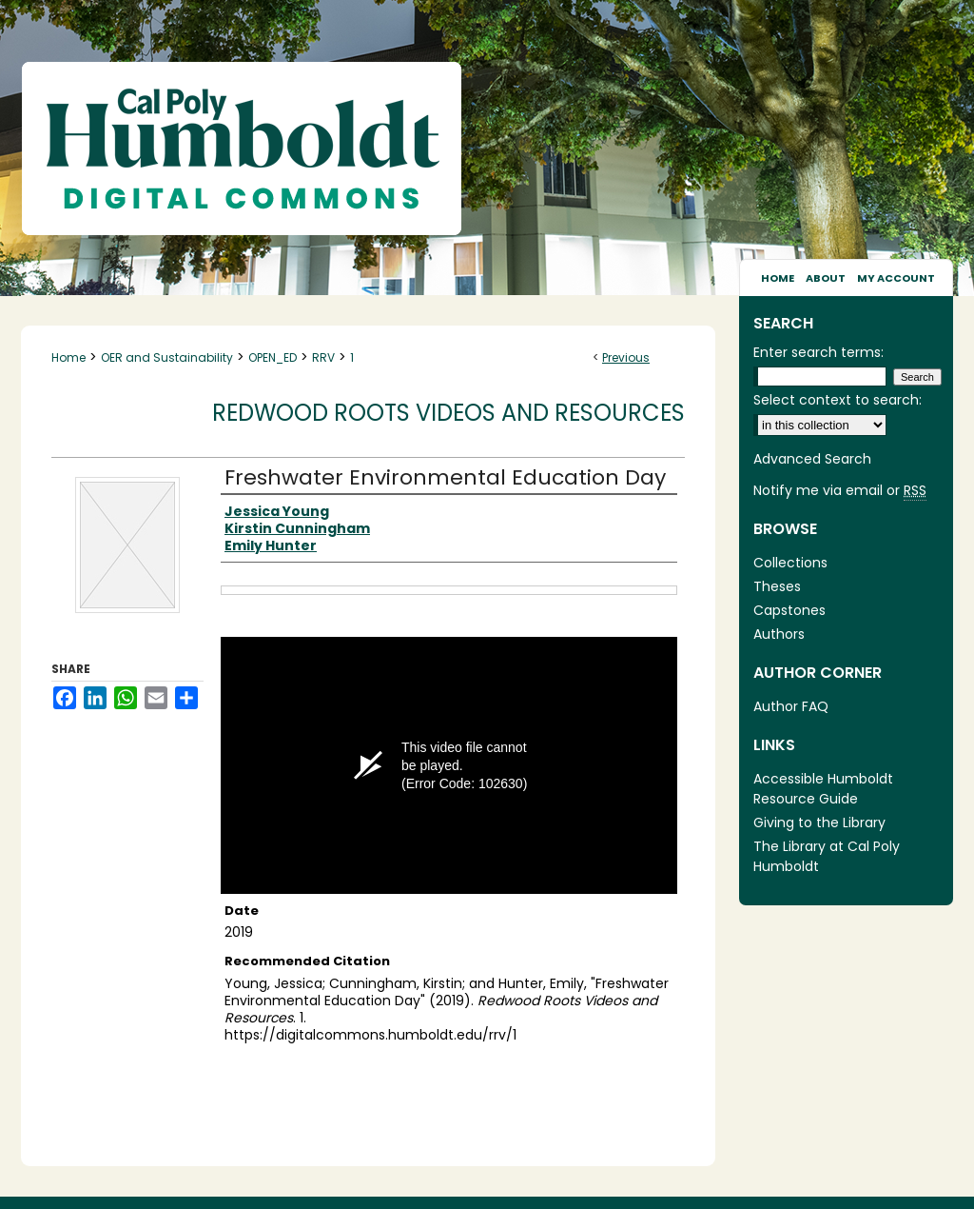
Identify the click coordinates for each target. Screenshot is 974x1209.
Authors (779, 634)
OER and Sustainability (167, 357)
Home (68, 357)
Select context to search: (837, 399)
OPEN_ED (272, 357)
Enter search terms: (818, 352)
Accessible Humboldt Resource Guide (823, 788)
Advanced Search (812, 458)
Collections (790, 562)
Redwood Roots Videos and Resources (448, 412)
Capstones (789, 610)
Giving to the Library (819, 822)
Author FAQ (790, 706)
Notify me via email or (839, 491)
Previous (626, 357)
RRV (323, 357)
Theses (777, 586)
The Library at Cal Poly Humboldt (826, 856)
